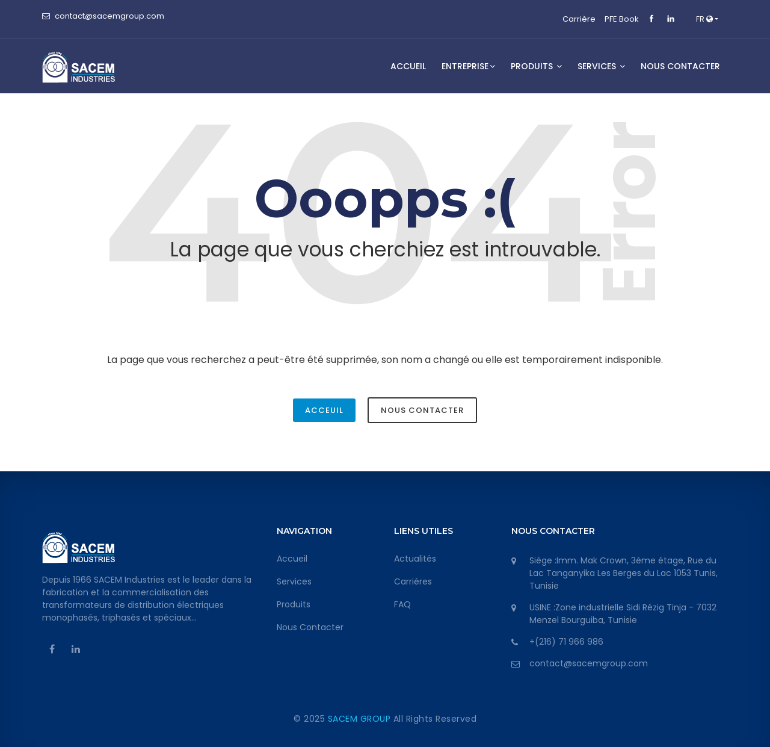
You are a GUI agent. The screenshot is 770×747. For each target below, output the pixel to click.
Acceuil (324, 410)
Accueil (408, 66)
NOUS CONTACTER (680, 66)
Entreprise (468, 66)
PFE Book (622, 19)
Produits (536, 66)
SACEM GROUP (360, 719)
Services (294, 581)
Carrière (579, 19)
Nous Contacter (422, 410)
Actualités (415, 559)
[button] (707, 19)
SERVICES (601, 66)
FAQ (402, 604)
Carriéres (413, 581)
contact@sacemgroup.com (109, 16)
